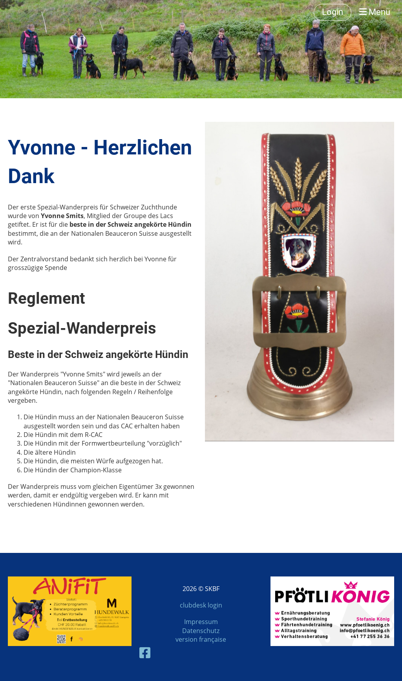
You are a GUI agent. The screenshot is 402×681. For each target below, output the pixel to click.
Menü (374, 12)
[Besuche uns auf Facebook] (144, 652)
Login (332, 12)
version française (200, 639)
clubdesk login (201, 605)
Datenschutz (200, 630)
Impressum (201, 621)
